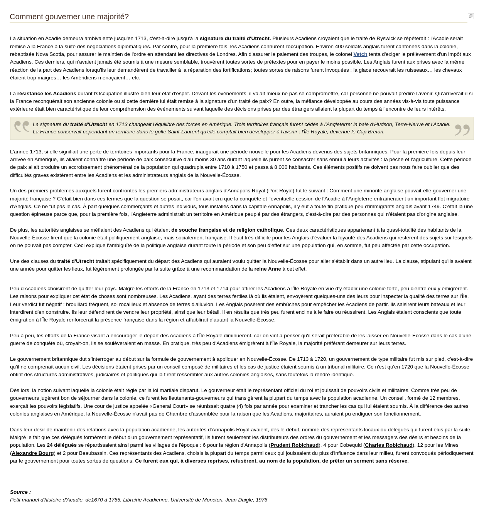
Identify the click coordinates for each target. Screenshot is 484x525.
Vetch (360, 54)
